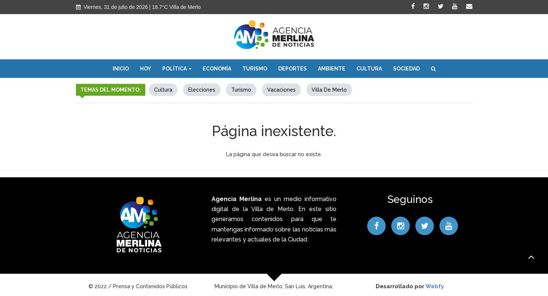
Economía (217, 69)
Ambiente (331, 69)
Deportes (292, 69)
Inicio (121, 69)
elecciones (201, 90)
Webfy (434, 286)
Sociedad (406, 69)
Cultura (369, 69)
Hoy (145, 69)
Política (177, 69)
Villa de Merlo (329, 90)
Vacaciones (281, 90)
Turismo (254, 69)
